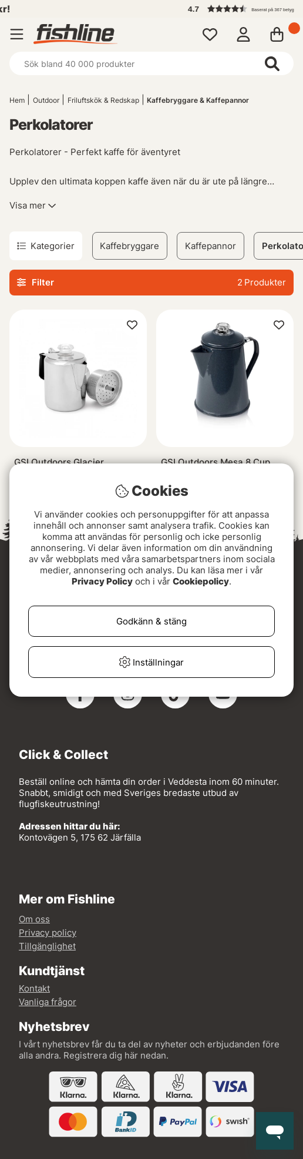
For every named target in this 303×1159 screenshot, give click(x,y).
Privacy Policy (102, 581)
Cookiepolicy (201, 581)
